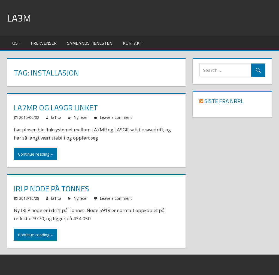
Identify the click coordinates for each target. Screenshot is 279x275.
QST (16, 43)
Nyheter (81, 117)
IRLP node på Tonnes (51, 188)
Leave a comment (116, 117)
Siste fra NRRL (224, 101)
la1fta (56, 117)
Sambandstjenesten (89, 43)
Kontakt (132, 43)
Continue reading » (35, 154)
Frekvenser (44, 43)
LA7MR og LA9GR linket (56, 107)
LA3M (19, 17)
